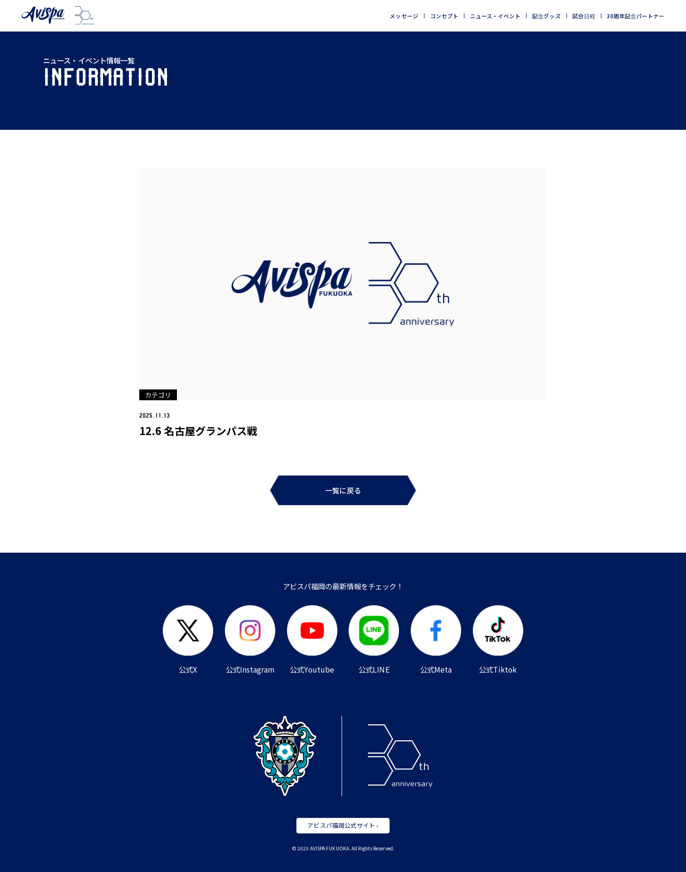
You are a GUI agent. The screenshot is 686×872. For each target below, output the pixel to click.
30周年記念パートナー (635, 16)
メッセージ (404, 16)
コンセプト (444, 16)
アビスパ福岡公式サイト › (342, 825)
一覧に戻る (342, 490)
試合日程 (583, 16)
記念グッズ (546, 16)
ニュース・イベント (495, 16)
